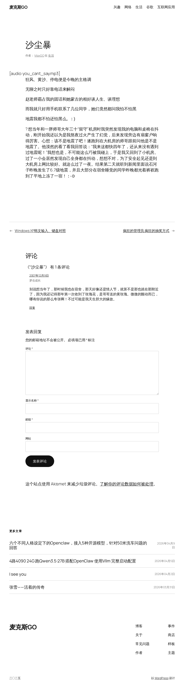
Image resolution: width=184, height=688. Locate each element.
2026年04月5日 (165, 560)
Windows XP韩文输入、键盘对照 (40, 229)
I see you (17, 572)
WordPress (161, 677)
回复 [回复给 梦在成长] (32, 306)
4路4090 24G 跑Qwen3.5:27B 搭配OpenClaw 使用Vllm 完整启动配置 (72, 559)
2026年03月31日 (164, 586)
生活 (51, 55)
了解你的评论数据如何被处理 (126, 482)
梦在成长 (35, 279)
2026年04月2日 (165, 573)
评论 (29, 347)
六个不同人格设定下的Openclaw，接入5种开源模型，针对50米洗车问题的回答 (78, 544)
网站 (28, 437)
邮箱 (29, 418)
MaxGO (39, 55)
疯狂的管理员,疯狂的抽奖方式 (146, 229)
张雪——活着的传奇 (27, 585)
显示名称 (32, 399)
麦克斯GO (18, 7)
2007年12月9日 (39, 274)
